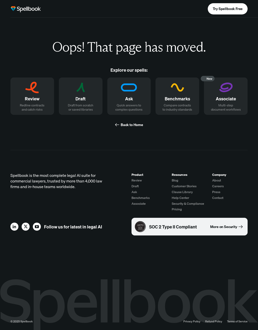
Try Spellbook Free (228, 9)
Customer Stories (184, 186)
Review (137, 180)
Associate (139, 203)
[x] (26, 227)
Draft (135, 186)
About (216, 180)
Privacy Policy (191, 321)
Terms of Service (237, 321)
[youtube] (37, 227)
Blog (175, 180)
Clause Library (182, 192)
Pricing (177, 209)
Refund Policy (213, 321)
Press (216, 192)
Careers (218, 186)
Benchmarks (141, 197)
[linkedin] (14, 227)
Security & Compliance (188, 203)
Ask (134, 192)
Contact (217, 197)
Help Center (180, 197)
